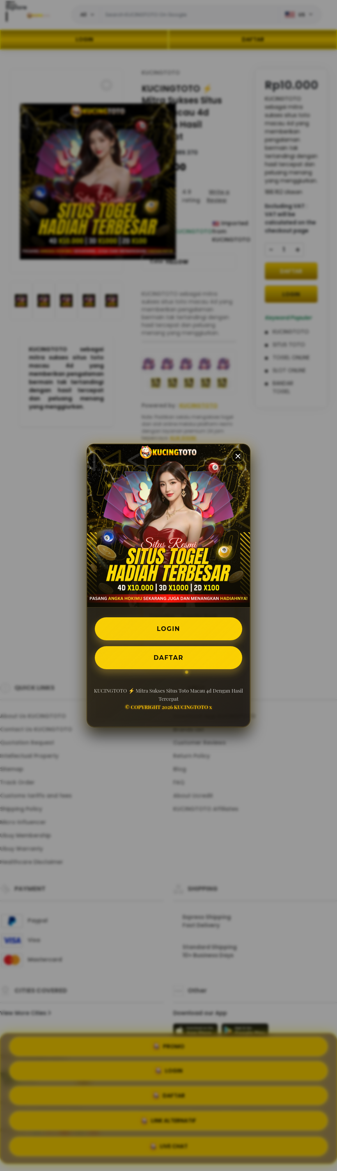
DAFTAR (168, 657)
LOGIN (169, 628)
